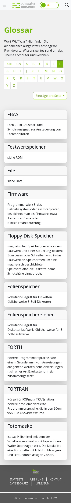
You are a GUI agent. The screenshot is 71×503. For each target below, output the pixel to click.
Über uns (36, 479)
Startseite (16, 479)
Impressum (42, 483)
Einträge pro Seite (49, 96)
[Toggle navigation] (4, 5)
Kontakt (55, 479)
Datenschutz (18, 483)
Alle (9, 64)
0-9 (18, 64)
